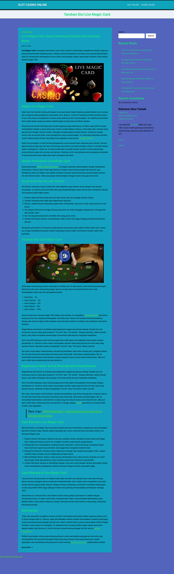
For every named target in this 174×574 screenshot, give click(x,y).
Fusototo (134, 124)
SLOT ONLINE (133, 5)
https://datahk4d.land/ (127, 116)
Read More (27, 547)
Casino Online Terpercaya (47, 167)
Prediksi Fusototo (125, 119)
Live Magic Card (91, 315)
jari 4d (78, 403)
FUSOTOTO (123, 113)
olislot (121, 140)
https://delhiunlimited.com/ (11, 556)
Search (121, 32)
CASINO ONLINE (148, 5)
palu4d (121, 145)
